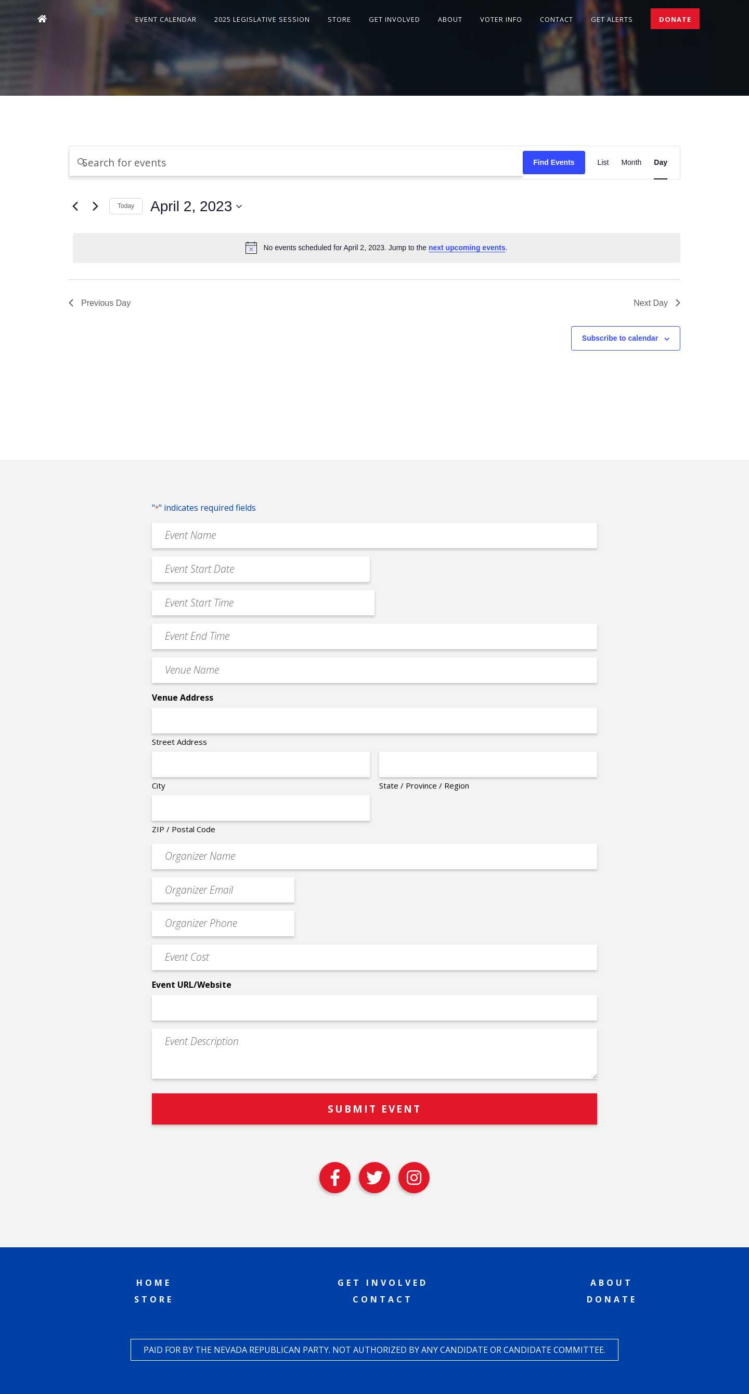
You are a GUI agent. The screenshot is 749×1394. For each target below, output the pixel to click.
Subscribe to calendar (620, 338)
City (158, 785)
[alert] (376, 247)
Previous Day (100, 303)
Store (339, 19)
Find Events (553, 162)
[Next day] (95, 206)
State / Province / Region (424, 785)
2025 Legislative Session (262, 19)
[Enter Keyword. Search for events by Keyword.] (296, 162)
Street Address (179, 742)
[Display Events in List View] (603, 162)
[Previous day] (75, 206)
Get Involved (394, 19)
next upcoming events (467, 247)
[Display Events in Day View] (660, 162)
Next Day (657, 303)
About (450, 19)
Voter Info (501, 19)
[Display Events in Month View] (631, 162)
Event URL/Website (191, 984)
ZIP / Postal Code (183, 829)
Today (126, 206)
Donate (675, 19)
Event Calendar (166, 19)
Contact (556, 19)
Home (154, 1282)
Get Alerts (612, 19)
